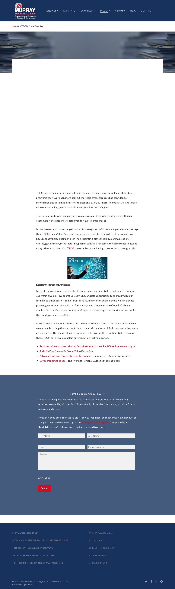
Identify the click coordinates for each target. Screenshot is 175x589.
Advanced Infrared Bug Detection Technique (65, 355)
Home (15, 26)
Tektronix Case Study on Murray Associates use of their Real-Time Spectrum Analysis (87, 346)
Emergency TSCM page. (95, 422)
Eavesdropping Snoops (52, 360)
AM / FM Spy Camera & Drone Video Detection (66, 351)
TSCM (45, 233)
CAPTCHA (44, 481)
